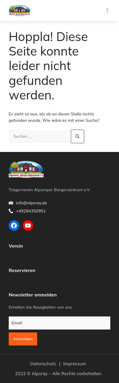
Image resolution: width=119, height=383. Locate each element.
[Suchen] (77, 136)
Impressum (74, 363)
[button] (107, 10)
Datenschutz (43, 363)
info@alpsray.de (31, 202)
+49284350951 (31, 211)
